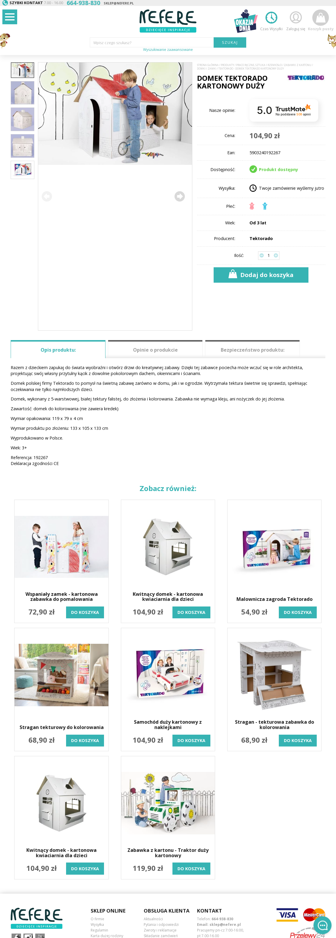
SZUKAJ (230, 42)
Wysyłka (97, 924)
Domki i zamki (206, 68)
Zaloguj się (295, 20)
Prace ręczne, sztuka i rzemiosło (259, 65)
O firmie (97, 918)
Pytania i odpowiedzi (161, 924)
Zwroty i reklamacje (160, 930)
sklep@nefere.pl (119, 3)
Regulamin (99, 930)
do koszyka (85, 612)
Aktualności (153, 918)
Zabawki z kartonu (297, 65)
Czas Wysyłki (271, 20)
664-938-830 (222, 918)
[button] (179, 196)
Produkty (227, 65)
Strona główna (208, 65)
